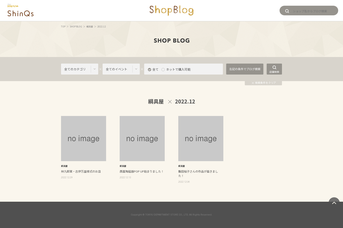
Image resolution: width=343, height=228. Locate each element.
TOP (63, 26)
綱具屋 (89, 26)
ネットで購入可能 (178, 69)
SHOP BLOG (76, 26)
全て (155, 69)
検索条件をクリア (264, 82)
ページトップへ (334, 202)
